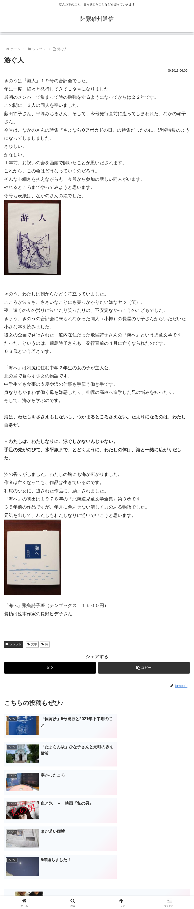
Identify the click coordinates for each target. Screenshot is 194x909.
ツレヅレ (14, 644)
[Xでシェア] (50, 668)
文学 (32, 644)
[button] (144, 668)
